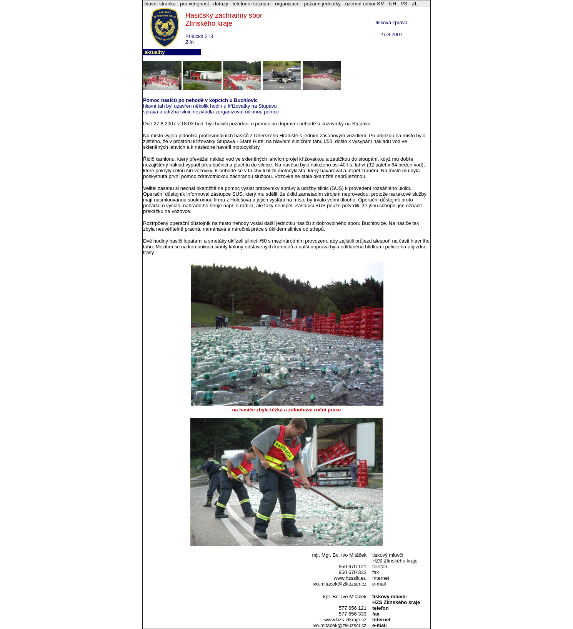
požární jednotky (322, 4)
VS (404, 4)
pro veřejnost (195, 4)
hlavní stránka (161, 4)
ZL (415, 4)
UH (392, 4)
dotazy (220, 4)
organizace (287, 4)
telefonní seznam (252, 4)
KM (381, 4)
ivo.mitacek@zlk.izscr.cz (339, 584)
